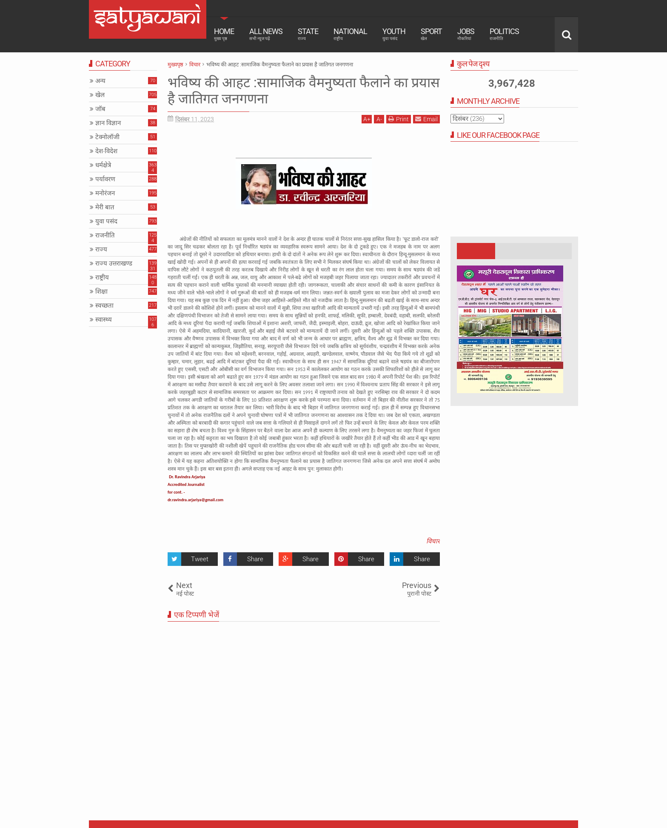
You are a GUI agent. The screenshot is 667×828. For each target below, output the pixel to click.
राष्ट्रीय (102, 277)
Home (224, 34)
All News (265, 34)
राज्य (101, 249)
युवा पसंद (106, 221)
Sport (431, 34)
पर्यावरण (105, 179)
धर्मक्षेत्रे (103, 165)
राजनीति (105, 235)
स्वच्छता (104, 305)
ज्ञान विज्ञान (108, 123)
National (350, 34)
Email (426, 119)
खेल (100, 95)
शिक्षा (101, 291)
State (308, 34)
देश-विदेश (106, 151)
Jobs (465, 34)
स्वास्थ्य (103, 319)
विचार (433, 541)
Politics (504, 34)
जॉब (100, 109)
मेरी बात (104, 207)
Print (398, 119)
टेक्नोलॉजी (107, 137)
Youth (393, 34)
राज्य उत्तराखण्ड (113, 263)
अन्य (100, 81)
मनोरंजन (105, 193)
